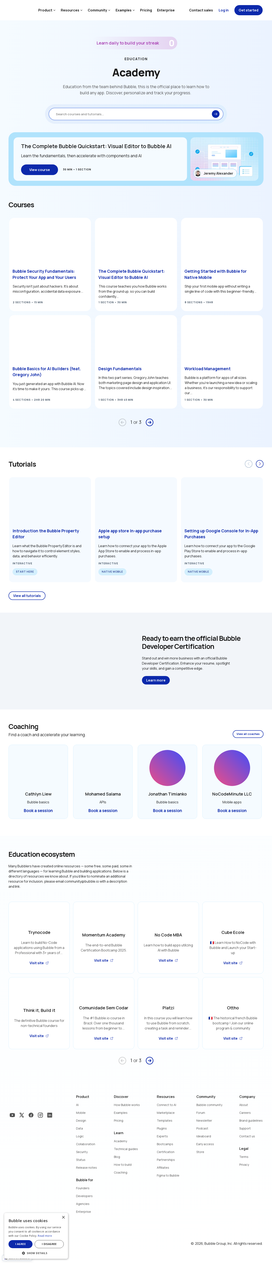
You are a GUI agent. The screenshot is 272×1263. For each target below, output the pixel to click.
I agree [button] (20, 1244)
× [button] (63, 1217)
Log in (224, 10)
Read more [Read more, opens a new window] (45, 1236)
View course (39, 169)
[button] (36, 1253)
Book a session (38, 810)
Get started (248, 10)
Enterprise (166, 10)
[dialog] (36, 1236)
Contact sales (201, 10)
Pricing (146, 10)
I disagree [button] (49, 1244)
